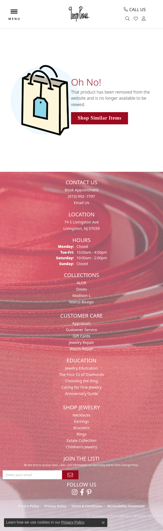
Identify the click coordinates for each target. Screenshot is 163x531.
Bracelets (81, 427)
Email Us (81, 202)
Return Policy (28, 506)
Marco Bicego (81, 301)
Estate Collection (81, 440)
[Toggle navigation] (14, 14)
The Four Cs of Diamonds (81, 374)
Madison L (81, 295)
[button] (128, 19)
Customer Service (81, 329)
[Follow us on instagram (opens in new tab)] (74, 492)
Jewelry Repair (81, 342)
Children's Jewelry (81, 446)
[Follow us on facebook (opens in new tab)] (82, 492)
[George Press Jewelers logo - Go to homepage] (78, 14)
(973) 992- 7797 (81, 196)
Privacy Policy (55, 506)
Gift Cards (81, 336)
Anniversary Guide (81, 393)
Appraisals (81, 323)
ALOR (81, 282)
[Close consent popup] (103, 522)
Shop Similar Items (99, 118)
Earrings (81, 421)
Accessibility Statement (126, 506)
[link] (135, 10)
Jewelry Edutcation (81, 368)
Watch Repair (82, 348)
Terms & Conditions (87, 506)
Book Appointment (81, 189)
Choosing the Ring (81, 380)
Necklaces (81, 415)
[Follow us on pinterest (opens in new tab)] (89, 492)
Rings (81, 434)
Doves (81, 289)
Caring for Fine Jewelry (81, 387)
